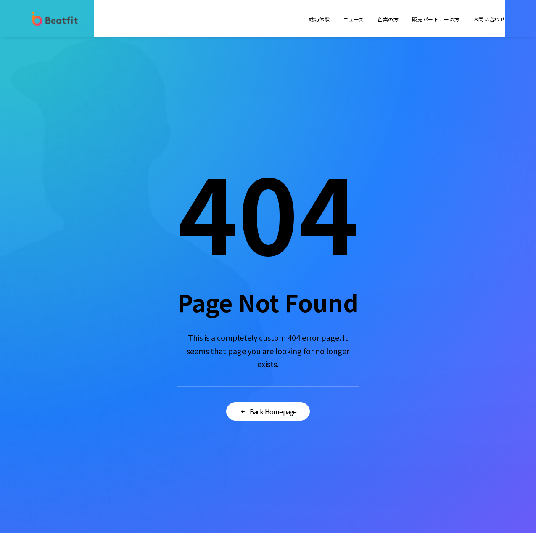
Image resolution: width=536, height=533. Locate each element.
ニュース (353, 19)
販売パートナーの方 (435, 19)
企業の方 (388, 19)
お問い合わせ (489, 19)
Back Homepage (268, 411)
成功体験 (319, 19)
